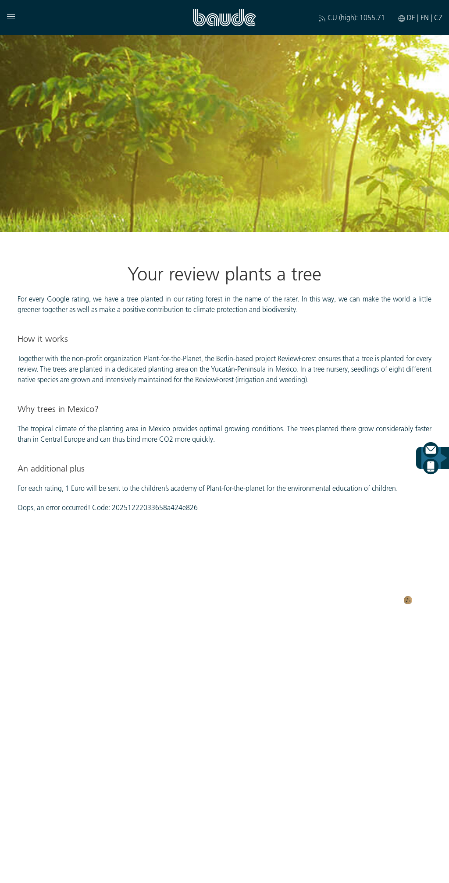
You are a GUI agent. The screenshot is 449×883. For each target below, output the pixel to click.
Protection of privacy (183, 598)
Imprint (244, 598)
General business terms (354, 598)
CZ (438, 17)
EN (425, 17)
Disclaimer (285, 598)
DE (412, 17)
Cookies (423, 599)
